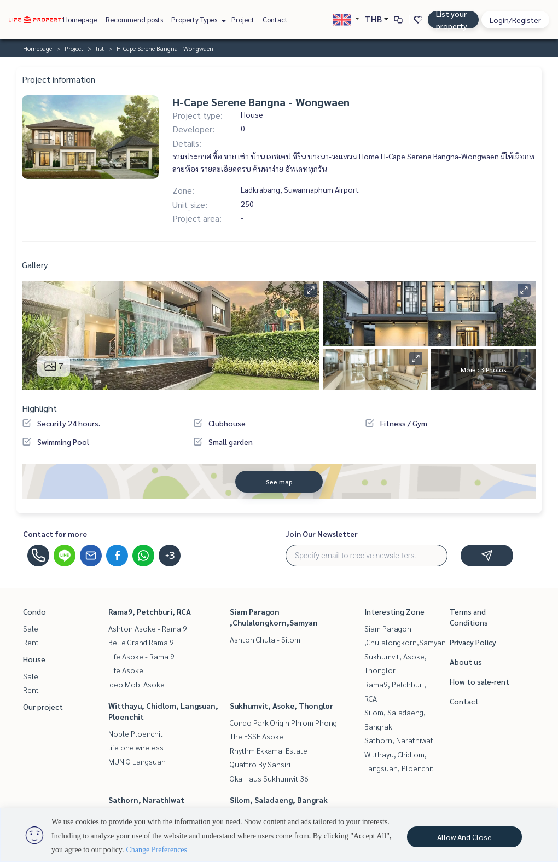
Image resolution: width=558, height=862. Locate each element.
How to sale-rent (479, 681)
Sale (30, 628)
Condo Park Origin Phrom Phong (283, 722)
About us (466, 662)
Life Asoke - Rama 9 (141, 656)
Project (242, 19)
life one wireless (136, 747)
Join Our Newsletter (322, 534)
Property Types (197, 19)
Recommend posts (134, 19)
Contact (275, 19)
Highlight (39, 408)
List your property (451, 20)
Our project (43, 706)
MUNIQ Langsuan (137, 761)
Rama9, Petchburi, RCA (149, 611)
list (100, 48)
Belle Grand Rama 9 (141, 642)
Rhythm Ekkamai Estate (268, 750)
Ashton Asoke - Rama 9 (147, 628)
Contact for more (55, 534)
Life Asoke (125, 670)
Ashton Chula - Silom (265, 639)
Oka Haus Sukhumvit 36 (269, 778)
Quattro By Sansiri (260, 764)
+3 (170, 555)
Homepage (80, 19)
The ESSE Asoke (256, 736)
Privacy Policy (473, 642)
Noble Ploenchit (135, 733)
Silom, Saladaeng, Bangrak (279, 800)
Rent (31, 642)
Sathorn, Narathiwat (146, 800)
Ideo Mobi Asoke (136, 684)
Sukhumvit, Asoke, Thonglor (281, 705)
